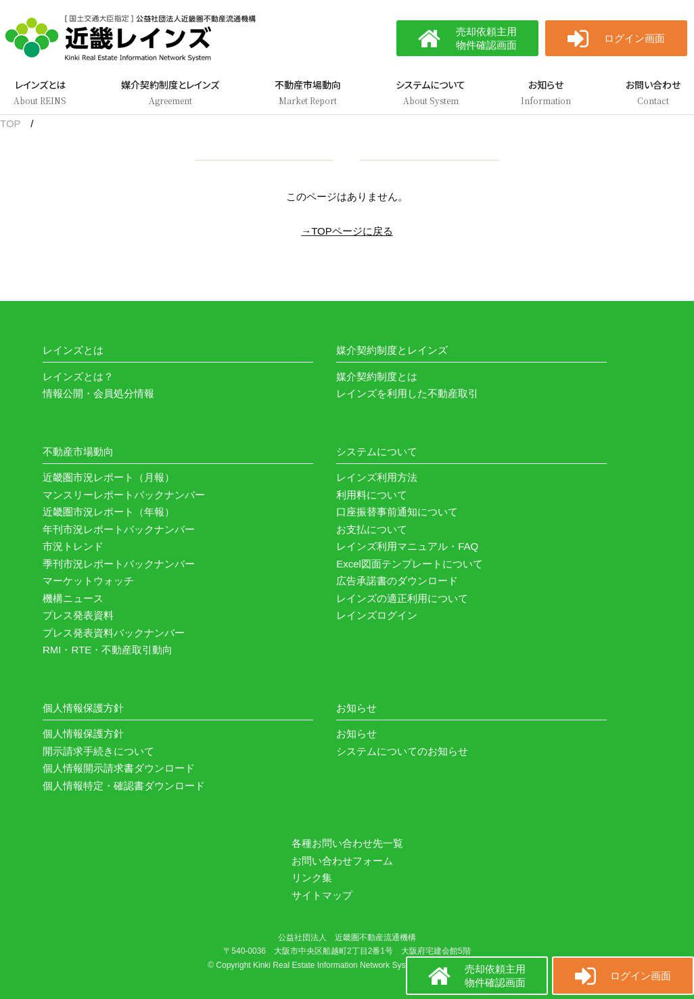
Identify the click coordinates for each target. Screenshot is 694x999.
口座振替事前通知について (397, 511)
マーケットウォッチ (88, 580)
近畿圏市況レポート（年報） (109, 511)
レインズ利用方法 (376, 477)
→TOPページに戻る (347, 231)
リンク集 (312, 877)
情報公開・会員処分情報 (98, 393)
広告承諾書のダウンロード (397, 580)
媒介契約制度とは (376, 376)
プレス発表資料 (78, 615)
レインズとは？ (78, 376)
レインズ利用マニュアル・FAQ (407, 546)
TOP (10, 123)
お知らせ (356, 733)
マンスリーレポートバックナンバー (124, 495)
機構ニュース (73, 598)
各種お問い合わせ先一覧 (347, 843)
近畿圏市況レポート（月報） (109, 477)
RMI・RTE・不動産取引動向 (107, 649)
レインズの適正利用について (402, 598)
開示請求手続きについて (98, 751)
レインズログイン (376, 615)
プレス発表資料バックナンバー (114, 632)
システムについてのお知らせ (402, 751)
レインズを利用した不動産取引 (407, 393)
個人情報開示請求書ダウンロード (119, 768)
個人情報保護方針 (83, 733)
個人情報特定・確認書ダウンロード (124, 785)
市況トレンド (73, 546)
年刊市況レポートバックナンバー (119, 529)
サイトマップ (322, 895)
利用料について (371, 495)
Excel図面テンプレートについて (409, 564)
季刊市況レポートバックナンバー (119, 564)
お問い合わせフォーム (342, 860)
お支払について (371, 529)
